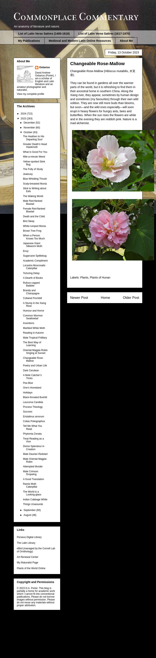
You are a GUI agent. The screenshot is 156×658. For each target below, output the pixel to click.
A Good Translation (33, 479)
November (30, 127)
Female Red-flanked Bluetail (34, 210)
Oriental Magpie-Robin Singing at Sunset (35, 351)
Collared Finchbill (32, 298)
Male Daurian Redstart (35, 454)
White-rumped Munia (34, 226)
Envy (26, 251)
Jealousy (28, 174)
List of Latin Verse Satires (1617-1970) (104, 33)
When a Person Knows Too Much (34, 237)
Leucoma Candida (33, 402)
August (28, 515)
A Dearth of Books (33, 277)
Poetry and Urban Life (35, 365)
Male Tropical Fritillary (35, 337)
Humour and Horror (33, 310)
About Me (126, 40)
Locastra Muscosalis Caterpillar (34, 267)
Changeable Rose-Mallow (33, 359)
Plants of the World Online (31, 568)
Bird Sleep (28, 221)
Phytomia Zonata (32, 433)
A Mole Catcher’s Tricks (32, 376)
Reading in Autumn (33, 332)
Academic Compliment (35, 260)
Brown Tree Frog (32, 230)
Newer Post (79, 298)
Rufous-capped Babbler (31, 284)
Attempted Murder (33, 466)
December (30, 122)
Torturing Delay (31, 273)
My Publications (29, 40)
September (30, 510)
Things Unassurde (33, 504)
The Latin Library (26, 542)
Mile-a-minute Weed (34, 156)
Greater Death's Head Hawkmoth (35, 145)
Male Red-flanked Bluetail (32, 202)
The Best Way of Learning (32, 344)
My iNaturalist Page (27, 562)
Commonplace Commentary (76, 17)
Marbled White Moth (34, 328)
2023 (24, 118)
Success (27, 411)
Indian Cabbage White (35, 499)
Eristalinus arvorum (33, 416)
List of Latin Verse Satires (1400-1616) (44, 33)
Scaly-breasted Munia (35, 183)
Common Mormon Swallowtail (33, 317)
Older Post (131, 298)
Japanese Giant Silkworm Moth (32, 245)
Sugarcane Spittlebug (35, 255)
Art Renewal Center (27, 557)
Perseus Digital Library (29, 537)
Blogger (99, 630)
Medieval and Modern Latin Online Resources (80, 40)
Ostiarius (44, 67)
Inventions (28, 323)
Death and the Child (34, 216)
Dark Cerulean (31, 370)
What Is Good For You (35, 152)
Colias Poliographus (34, 421)
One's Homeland (32, 387)
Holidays (27, 392)
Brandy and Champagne (31, 292)
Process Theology (33, 406)
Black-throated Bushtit (35, 397)
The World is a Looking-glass (32, 493)
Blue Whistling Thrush (35, 178)
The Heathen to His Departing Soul (33, 138)
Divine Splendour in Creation (33, 448)
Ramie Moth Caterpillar (30, 485)
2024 (24, 113)
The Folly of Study (33, 169)
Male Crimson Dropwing (30, 473)
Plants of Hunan (100, 277)
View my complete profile (30, 94)
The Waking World (33, 196)
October (28, 132)
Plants (84, 277)
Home (105, 298)
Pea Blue (28, 383)
